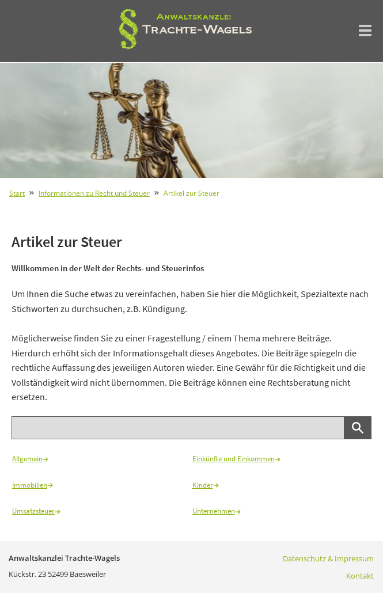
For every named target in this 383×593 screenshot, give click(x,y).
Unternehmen (216, 511)
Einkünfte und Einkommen (236, 458)
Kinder (205, 485)
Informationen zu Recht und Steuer (94, 193)
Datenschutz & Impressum (328, 558)
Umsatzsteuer (36, 511)
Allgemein (30, 458)
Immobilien (32, 485)
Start (17, 193)
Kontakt (360, 576)
